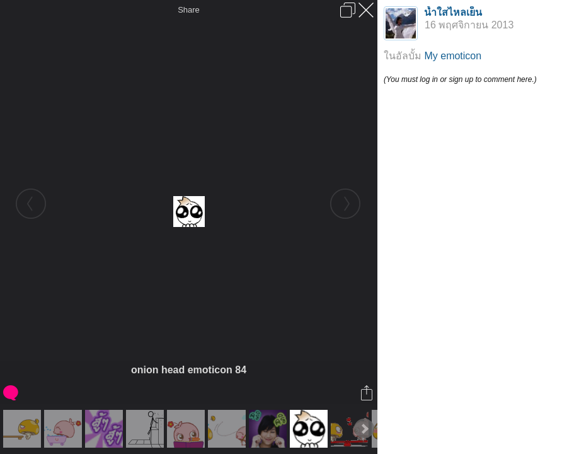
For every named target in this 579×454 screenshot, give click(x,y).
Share (189, 10)
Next (364, 429)
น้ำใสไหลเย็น (453, 12)
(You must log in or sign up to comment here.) (460, 79)
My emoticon (452, 55)
